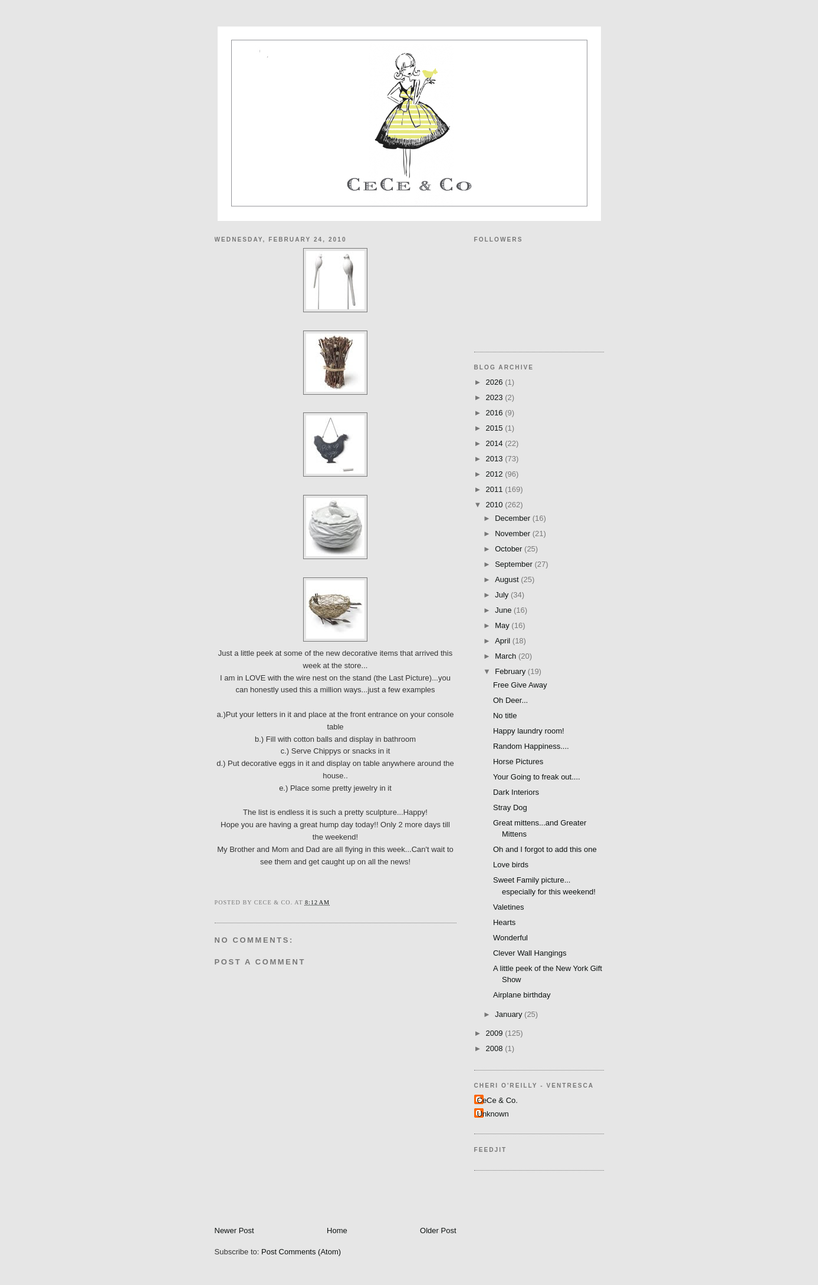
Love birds (510, 864)
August (508, 579)
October (509, 548)
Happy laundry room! (528, 730)
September (514, 564)
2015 (495, 428)
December (514, 518)
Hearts (504, 922)
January (509, 1014)
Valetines (508, 907)
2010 (495, 504)
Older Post (438, 1230)
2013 (495, 458)
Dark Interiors (516, 792)
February (511, 671)
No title (505, 715)
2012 (495, 474)
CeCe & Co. (497, 1100)
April (504, 640)
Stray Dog (510, 807)
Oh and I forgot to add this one (545, 849)
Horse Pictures (518, 761)
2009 (495, 1033)
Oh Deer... (510, 700)
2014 (495, 443)
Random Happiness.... (531, 746)
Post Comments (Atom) (301, 1251)
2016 (495, 412)
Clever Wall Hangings (530, 953)
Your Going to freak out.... (536, 776)
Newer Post (234, 1230)
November (514, 533)
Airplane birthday (522, 994)
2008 (495, 1048)
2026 (495, 382)
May (503, 625)
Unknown (493, 1113)
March (506, 656)
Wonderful (510, 937)
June (504, 610)
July (503, 594)
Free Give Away (520, 685)
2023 (495, 397)
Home (337, 1230)
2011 (495, 489)
